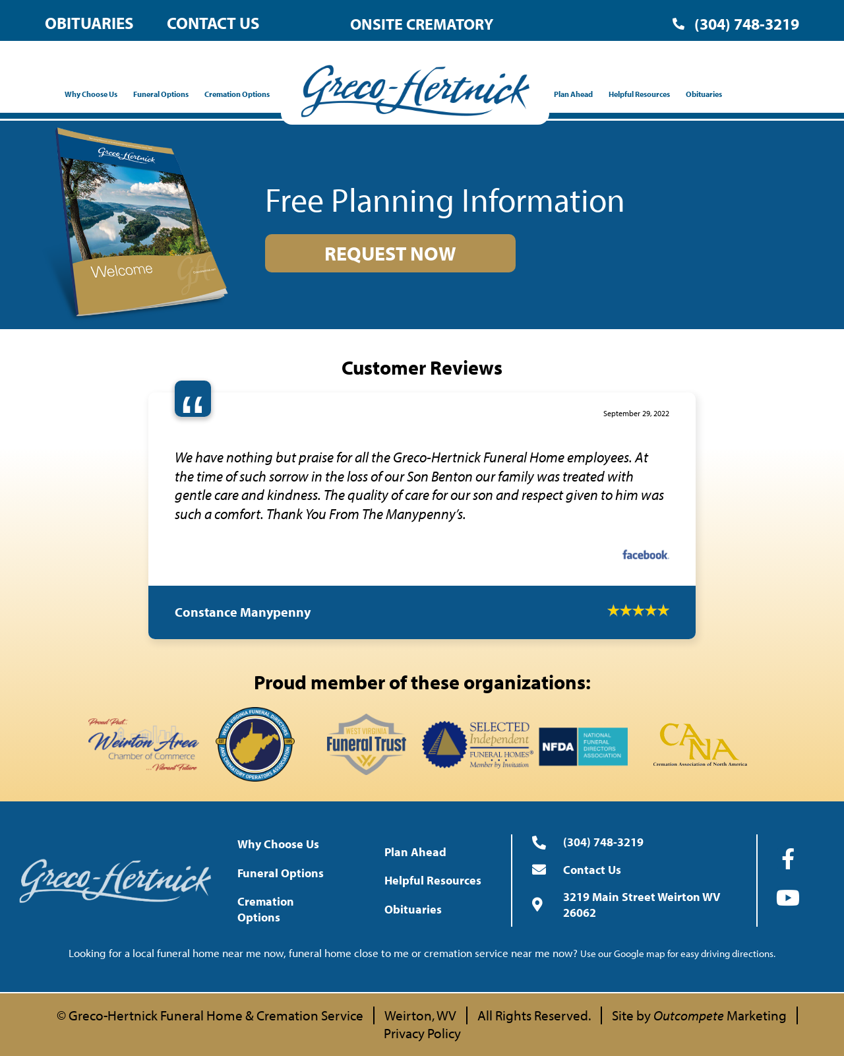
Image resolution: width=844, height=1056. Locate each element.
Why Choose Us (94, 94)
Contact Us (213, 23)
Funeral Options (164, 94)
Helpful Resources (643, 94)
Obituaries (89, 23)
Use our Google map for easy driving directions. (677, 953)
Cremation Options (240, 94)
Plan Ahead (576, 94)
